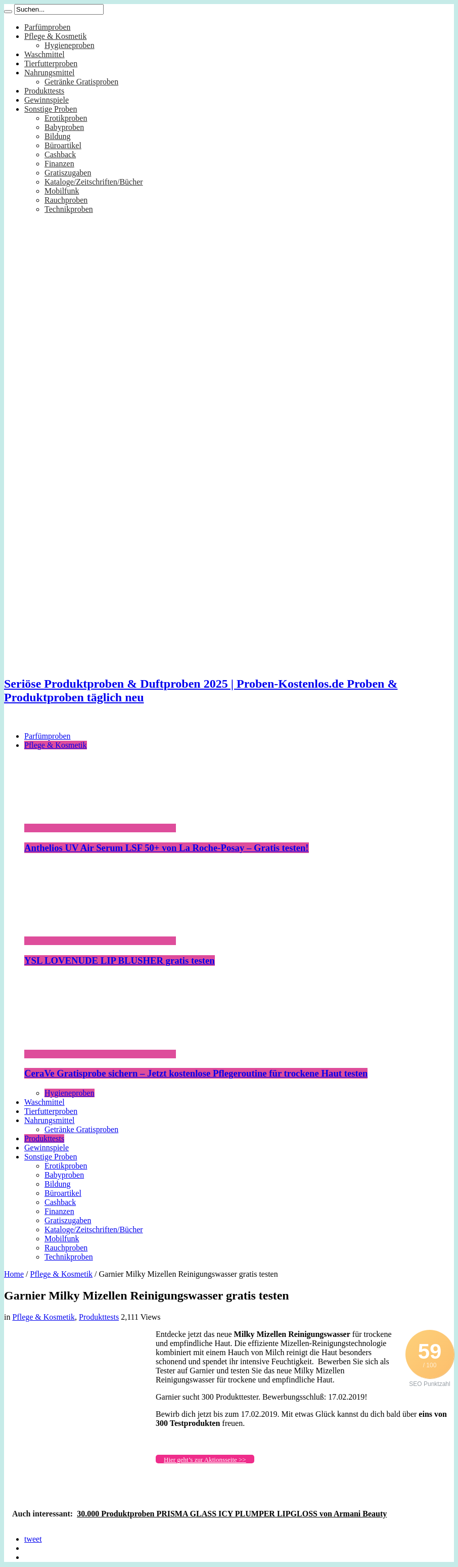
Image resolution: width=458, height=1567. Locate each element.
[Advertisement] (80, 1393)
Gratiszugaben (67, 172)
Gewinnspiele (46, 100)
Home (14, 1274)
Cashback (60, 154)
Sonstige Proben (50, 109)
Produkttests (44, 90)
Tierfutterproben (50, 63)
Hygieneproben (69, 45)
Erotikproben (65, 118)
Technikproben (68, 209)
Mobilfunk (61, 191)
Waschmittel (44, 54)
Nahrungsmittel (49, 72)
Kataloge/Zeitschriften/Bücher (93, 181)
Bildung (57, 136)
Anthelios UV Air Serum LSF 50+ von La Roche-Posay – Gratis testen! (166, 847)
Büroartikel (62, 145)
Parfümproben (47, 27)
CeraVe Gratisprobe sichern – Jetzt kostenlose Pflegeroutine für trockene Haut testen (196, 1073)
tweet (33, 1539)
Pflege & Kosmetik (55, 36)
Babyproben (64, 127)
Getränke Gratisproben (81, 81)
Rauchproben (65, 200)
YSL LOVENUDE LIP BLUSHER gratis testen (119, 960)
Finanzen (59, 163)
